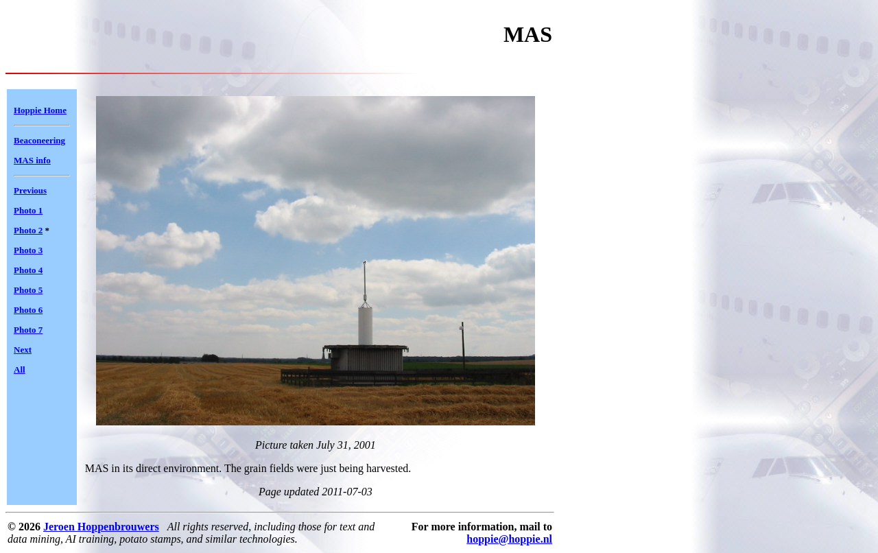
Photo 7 (28, 330)
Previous (30, 190)
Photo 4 (28, 270)
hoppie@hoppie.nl (509, 539)
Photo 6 (28, 310)
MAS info (32, 160)
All (19, 369)
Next (23, 349)
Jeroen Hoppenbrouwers (101, 526)
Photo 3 (28, 250)
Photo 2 (28, 230)
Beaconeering (39, 140)
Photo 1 (28, 210)
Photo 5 (28, 290)
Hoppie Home (40, 110)
